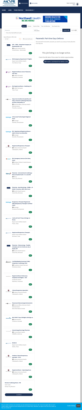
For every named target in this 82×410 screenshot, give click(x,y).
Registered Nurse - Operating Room (21, 370)
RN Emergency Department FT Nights (22, 59)
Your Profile (18, 10)
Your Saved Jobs (56, 26)
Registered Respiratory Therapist (21, 145)
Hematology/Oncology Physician (21, 330)
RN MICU (14, 343)
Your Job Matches (45, 26)
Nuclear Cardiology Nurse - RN (13, 382)
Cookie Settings (71, 405)
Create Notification (28, 39)
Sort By (6, 39)
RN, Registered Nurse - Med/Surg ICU (21, 86)
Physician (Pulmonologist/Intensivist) (22, 303)
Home (4, 10)
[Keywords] (18, 30)
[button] (74, 30)
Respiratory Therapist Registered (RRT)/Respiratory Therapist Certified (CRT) (22, 203)
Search (24, 26)
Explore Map (36, 26)
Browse (29, 26)
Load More (18, 394)
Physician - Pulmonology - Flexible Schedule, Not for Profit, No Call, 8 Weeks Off (21, 246)
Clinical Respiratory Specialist (20, 290)
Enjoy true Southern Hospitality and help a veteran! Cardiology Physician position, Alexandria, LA (21, 100)
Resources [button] (29, 10)
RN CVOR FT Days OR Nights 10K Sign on (22, 317)
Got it (78, 405)
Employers (34, 3)
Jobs (10, 10)
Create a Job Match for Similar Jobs (56, 61)
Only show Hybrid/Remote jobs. (14, 33)
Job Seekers (23, 3)
